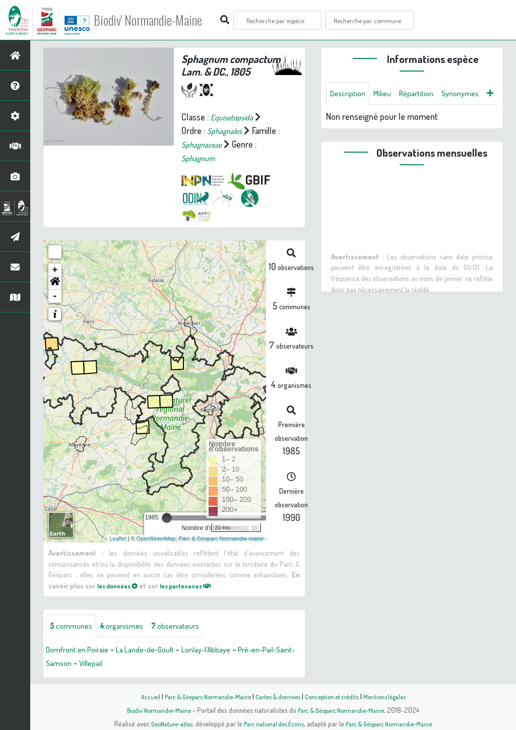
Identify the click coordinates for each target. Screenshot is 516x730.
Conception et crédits (337, 696)
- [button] (55, 296)
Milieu (388, 94)
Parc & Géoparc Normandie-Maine (200, 696)
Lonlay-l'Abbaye (228, 649)
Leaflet (118, 538)
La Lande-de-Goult (158, 649)
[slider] (167, 517)
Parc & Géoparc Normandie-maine (221, 538)
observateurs (189, 625)
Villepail (132, 663)
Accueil (137, 696)
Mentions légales (395, 696)
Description (350, 94)
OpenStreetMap (156, 538)
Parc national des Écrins (271, 723)
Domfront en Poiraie (82, 649)
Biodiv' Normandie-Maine (165, 20)
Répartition (426, 94)
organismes (129, 625)
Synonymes (351, 118)
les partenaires (197, 584)
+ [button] (55, 269)
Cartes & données (278, 696)
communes (73, 625)
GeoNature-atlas (163, 723)
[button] (54, 282)
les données (121, 584)
